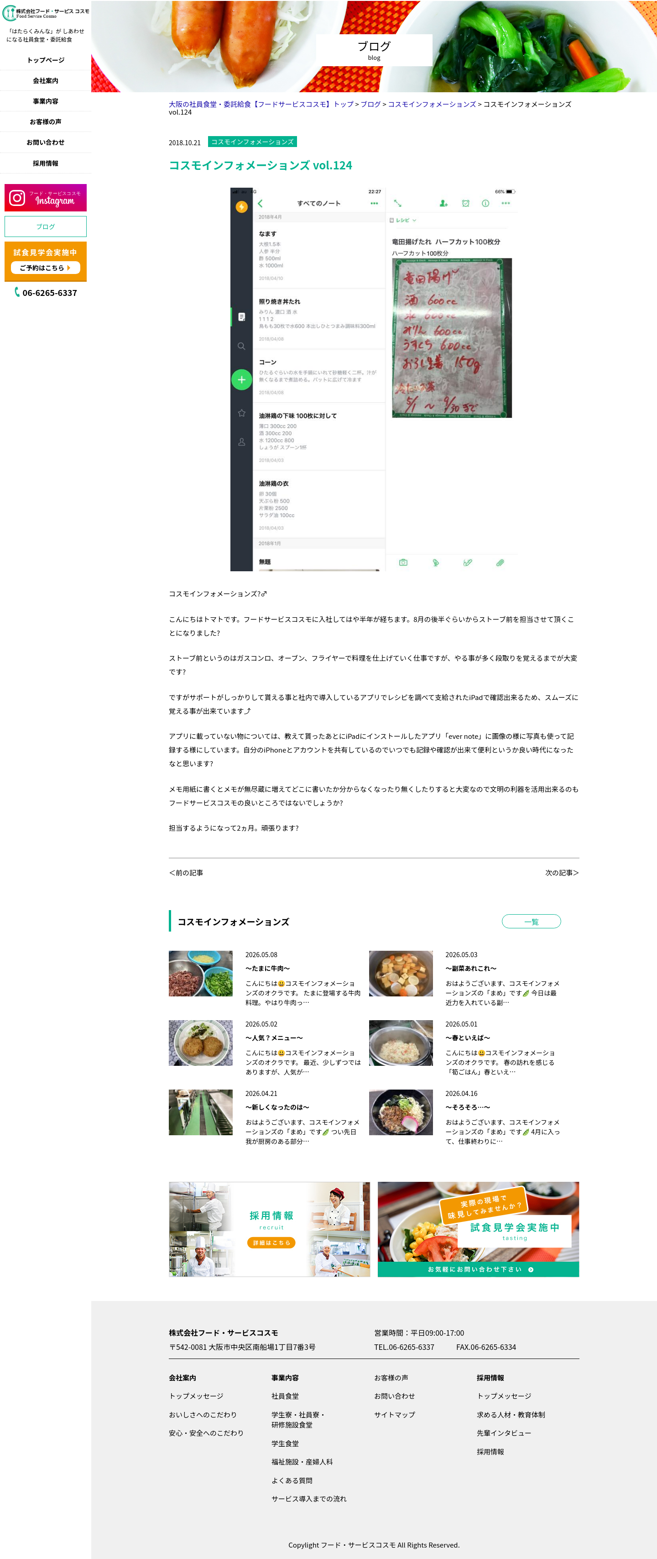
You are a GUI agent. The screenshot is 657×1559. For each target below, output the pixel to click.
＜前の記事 (186, 872)
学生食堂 (285, 1443)
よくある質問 (292, 1480)
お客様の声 (46, 121)
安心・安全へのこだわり (206, 1433)
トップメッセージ (196, 1396)
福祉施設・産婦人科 (302, 1461)
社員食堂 (285, 1396)
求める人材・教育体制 (511, 1414)
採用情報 (45, 163)
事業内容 (45, 100)
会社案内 (45, 80)
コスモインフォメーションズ (252, 141)
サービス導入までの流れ (309, 1498)
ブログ (45, 226)
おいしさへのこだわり (203, 1414)
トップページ (45, 59)
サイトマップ (394, 1414)
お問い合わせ (45, 142)
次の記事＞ (562, 872)
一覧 (531, 921)
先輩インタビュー (504, 1433)
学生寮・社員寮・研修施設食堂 (298, 1420)
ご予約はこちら (42, 267)
